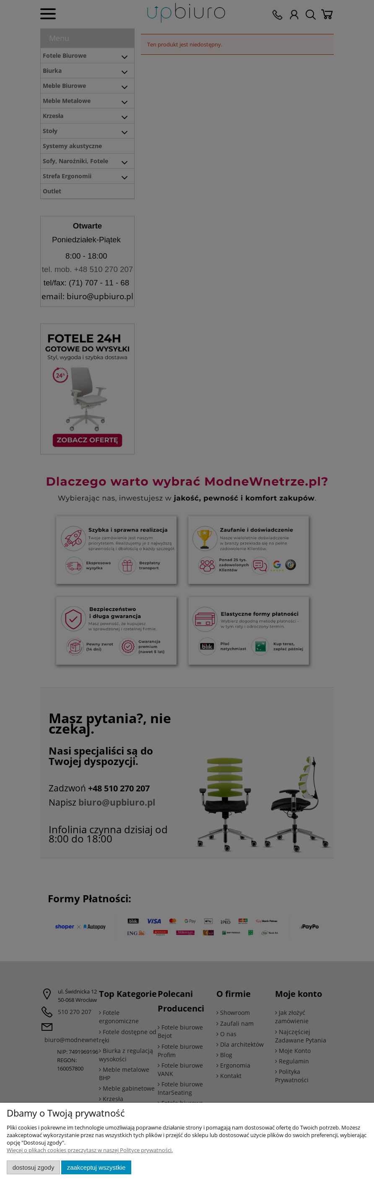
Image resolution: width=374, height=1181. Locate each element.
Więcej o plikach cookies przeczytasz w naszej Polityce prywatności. (90, 1150)
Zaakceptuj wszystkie (96, 1167)
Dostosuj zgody (34, 1167)
